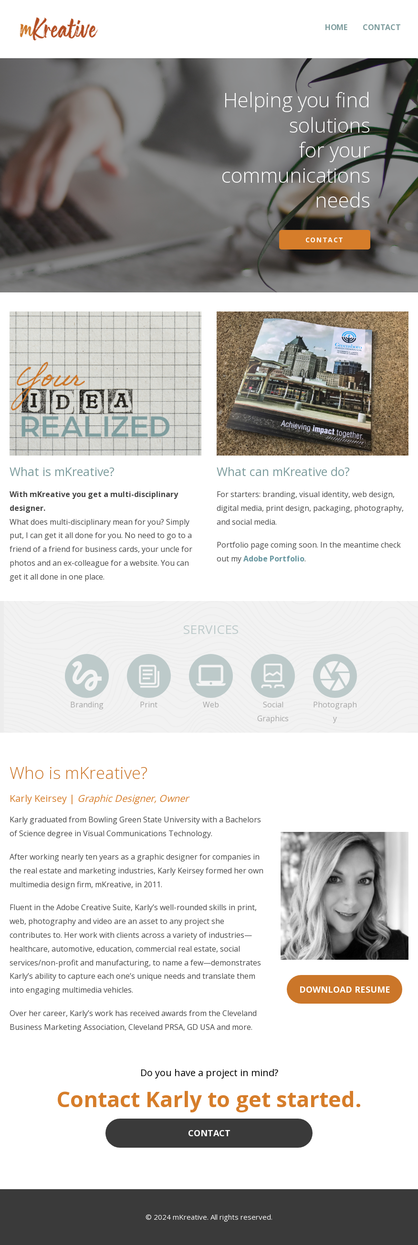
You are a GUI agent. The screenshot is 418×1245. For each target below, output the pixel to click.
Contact (324, 239)
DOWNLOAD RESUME (344, 989)
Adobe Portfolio (273, 558)
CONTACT (382, 27)
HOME (336, 27)
